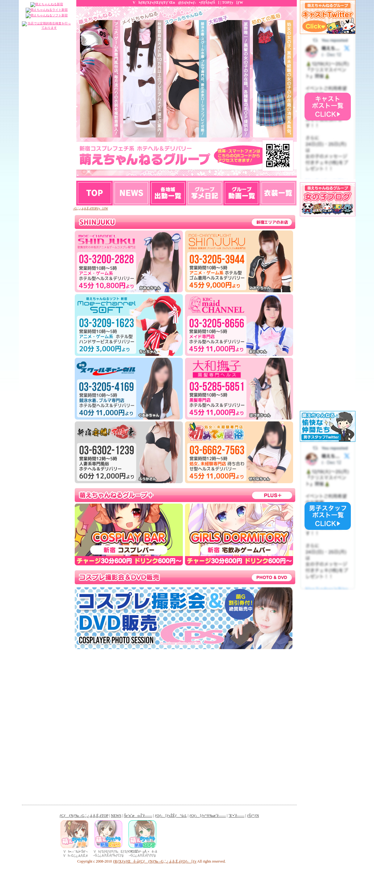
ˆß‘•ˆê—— (237, 815)
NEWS (131, 193)
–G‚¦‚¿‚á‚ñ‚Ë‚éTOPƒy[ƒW (90, 208)
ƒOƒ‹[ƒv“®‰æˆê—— (241, 193)
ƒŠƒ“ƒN (253, 815)
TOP (94, 193)
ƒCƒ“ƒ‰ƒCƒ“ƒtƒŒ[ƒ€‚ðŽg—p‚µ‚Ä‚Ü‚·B (327, 386)
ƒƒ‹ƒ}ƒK (278, 193)
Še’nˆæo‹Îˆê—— (168, 193)
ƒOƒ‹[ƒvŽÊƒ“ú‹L (205, 193)
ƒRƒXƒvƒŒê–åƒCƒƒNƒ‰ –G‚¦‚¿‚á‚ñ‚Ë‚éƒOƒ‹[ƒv (154, 861)
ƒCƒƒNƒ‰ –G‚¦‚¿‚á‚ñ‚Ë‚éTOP (84, 815)
